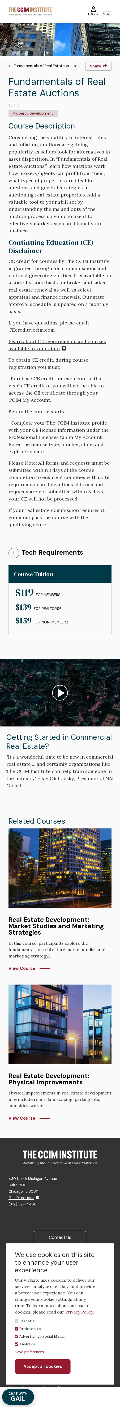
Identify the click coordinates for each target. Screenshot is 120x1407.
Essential (27, 1321)
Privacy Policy (79, 1312)
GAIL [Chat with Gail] (18, 1397)
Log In (93, 11)
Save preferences (29, 1352)
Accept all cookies (42, 1366)
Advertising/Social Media (42, 1336)
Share (98, 66)
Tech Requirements (52, 552)
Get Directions (23, 1197)
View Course (21, 968)
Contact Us (60, 1237)
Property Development (33, 113)
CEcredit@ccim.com (31, 330)
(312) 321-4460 (22, 1204)
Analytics (27, 1344)
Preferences (30, 1328)
